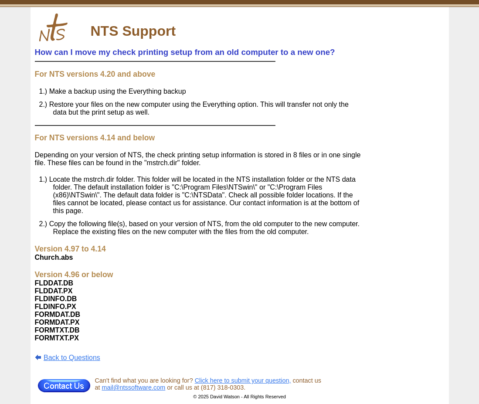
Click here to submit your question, (243, 380)
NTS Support (133, 31)
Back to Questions (72, 357)
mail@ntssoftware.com (134, 387)
